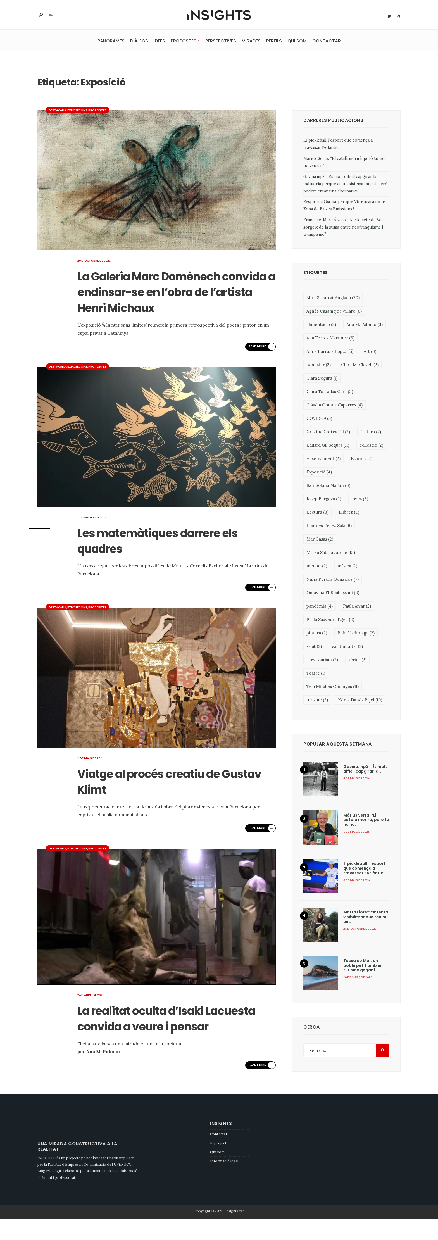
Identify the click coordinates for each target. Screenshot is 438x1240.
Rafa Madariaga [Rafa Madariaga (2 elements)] (356, 633)
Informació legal (224, 1181)
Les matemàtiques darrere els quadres (170, 556)
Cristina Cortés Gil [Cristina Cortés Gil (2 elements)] (328, 432)
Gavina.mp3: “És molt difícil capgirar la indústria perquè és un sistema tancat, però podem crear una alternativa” (345, 184)
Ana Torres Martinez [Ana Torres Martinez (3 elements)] (330, 338)
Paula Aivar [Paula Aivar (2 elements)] (357, 607)
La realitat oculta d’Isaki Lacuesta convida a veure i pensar (170, 1042)
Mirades (251, 42)
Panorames (111, 42)
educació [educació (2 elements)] (371, 446)
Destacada (57, 110)
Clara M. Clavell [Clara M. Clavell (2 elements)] (360, 365)
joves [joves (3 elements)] (359, 499)
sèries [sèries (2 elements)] (357, 660)
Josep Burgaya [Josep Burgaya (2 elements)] (323, 499)
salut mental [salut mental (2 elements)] (347, 647)
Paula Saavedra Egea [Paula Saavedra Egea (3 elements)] (330, 620)
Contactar (326, 42)
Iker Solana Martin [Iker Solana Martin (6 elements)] (328, 486)
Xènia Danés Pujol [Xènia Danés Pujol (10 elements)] (360, 700)
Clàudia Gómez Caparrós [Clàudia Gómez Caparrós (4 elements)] (334, 405)
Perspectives (220, 42)
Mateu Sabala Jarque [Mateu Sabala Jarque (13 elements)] (330, 553)
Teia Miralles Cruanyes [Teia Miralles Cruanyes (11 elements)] (332, 687)
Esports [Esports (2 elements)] (361, 459)
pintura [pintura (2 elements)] (316, 633)
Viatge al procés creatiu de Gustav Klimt (170, 797)
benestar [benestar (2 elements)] (318, 365)
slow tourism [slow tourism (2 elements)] (322, 660)
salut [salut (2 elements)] (314, 647)
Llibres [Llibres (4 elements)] (349, 513)
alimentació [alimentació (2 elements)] (321, 325)
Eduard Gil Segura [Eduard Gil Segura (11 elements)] (327, 446)
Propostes (183, 42)
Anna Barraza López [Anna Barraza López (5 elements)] (329, 352)
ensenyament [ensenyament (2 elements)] (323, 459)
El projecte (219, 1163)
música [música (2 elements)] (347, 566)
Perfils (274, 42)
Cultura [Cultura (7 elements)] (370, 432)
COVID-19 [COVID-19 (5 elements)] (319, 419)
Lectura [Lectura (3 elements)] (317, 513)
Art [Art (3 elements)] (370, 352)
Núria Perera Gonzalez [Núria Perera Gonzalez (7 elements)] (332, 580)
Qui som (297, 42)
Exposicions (77, 110)
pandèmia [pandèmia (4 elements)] (319, 607)
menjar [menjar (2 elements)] (316, 566)
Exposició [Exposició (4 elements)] (319, 472)
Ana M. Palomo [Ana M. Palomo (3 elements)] (364, 325)
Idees (159, 42)
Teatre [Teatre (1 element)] (315, 674)
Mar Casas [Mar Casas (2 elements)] (319, 539)
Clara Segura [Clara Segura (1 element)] (321, 379)
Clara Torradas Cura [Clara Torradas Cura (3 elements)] (329, 392)
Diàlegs (139, 42)
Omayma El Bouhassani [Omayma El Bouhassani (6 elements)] (332, 593)
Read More (261, 362)
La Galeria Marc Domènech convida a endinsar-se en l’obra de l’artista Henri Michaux (171, 299)
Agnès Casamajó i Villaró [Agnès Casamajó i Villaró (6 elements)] (334, 312)
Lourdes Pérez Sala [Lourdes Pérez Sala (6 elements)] (329, 526)
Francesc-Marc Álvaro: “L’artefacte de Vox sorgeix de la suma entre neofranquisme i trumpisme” (343, 228)
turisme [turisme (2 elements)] (317, 700)
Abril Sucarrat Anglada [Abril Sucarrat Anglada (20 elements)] (333, 298)
